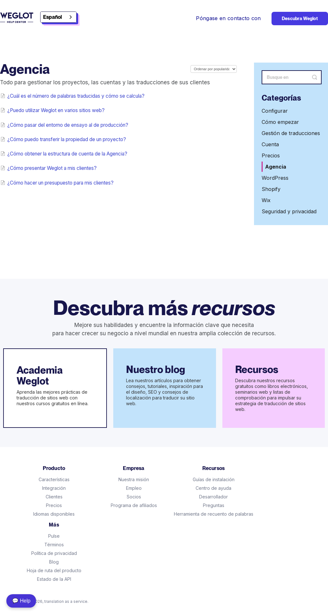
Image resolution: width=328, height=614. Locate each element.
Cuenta (270, 144)
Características (54, 479)
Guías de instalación (214, 479)
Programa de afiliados (134, 505)
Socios (134, 496)
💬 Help (21, 600)
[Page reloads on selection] (213, 69)
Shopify (271, 189)
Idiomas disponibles (54, 514)
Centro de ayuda (213, 488)
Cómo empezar (280, 122)
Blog (54, 562)
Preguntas (213, 505)
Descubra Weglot (300, 18)
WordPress (275, 178)
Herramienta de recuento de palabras (213, 514)
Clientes (54, 496)
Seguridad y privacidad (289, 211)
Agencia (275, 166)
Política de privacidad (54, 553)
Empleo (134, 488)
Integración (54, 488)
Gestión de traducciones (291, 133)
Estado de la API (54, 579)
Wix (266, 200)
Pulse (54, 536)
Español (52, 17)
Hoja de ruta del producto (54, 570)
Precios (271, 155)
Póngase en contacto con (228, 18)
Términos (54, 544)
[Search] (291, 77)
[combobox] (58, 17)
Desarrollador (213, 496)
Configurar (275, 111)
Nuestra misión (133, 479)
